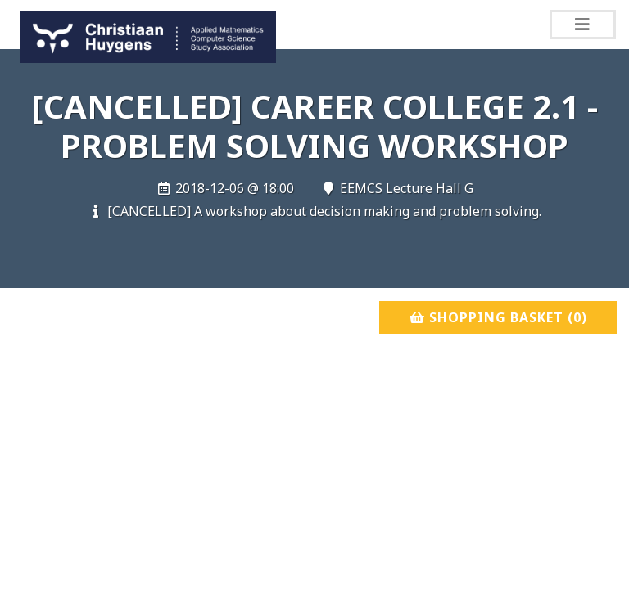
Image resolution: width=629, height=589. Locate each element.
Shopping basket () (498, 317)
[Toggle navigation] (583, 24)
